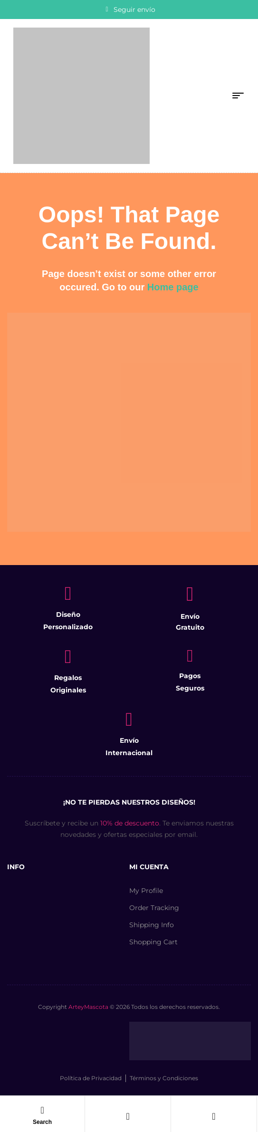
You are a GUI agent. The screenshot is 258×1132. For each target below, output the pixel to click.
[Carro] (214, 1116)
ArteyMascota (88, 1006)
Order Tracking (154, 907)
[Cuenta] (128, 1116)
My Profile (146, 890)
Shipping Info (151, 925)
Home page (173, 287)
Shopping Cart (153, 942)
